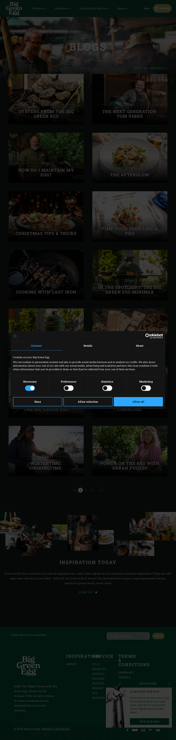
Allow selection (88, 402)
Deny (37, 402)
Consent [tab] (36, 345)
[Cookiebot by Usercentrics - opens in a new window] (148, 336)
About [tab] (139, 345)
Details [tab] (88, 345)
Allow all (138, 402)
